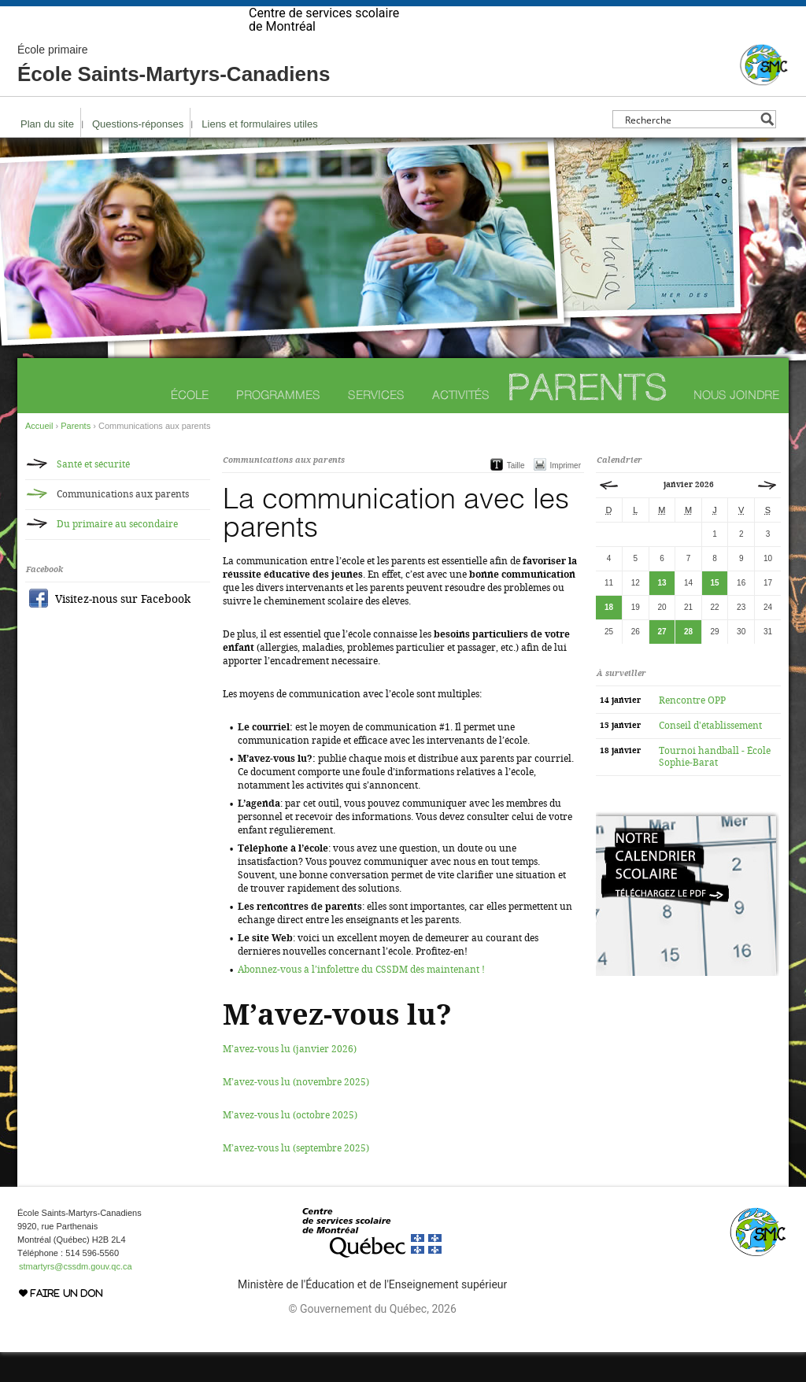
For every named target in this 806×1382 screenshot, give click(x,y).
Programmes (278, 424)
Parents (587, 416)
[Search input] (690, 149)
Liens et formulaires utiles (259, 154)
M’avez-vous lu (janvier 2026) (290, 1079)
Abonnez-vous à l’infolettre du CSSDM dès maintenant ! (361, 999)
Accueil (39, 455)
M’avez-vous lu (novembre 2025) (296, 1112)
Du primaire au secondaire (117, 554)
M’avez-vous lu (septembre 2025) (296, 1178)
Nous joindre (736, 424)
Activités (461, 424)
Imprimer (565, 495)
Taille (516, 495)
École (190, 424)
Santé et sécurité (93, 494)
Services (376, 424)
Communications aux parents (123, 524)
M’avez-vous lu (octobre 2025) (290, 1145)
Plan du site (47, 154)
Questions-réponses (137, 154)
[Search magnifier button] (767, 149)
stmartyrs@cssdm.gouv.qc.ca (75, 1296)
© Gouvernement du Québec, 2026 (372, 1338)
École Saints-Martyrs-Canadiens (173, 94)
